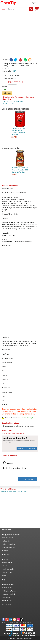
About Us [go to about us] (6, 541)
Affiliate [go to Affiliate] (5, 559)
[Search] (31, 9)
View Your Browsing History (9, 491)
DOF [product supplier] (14, 71)
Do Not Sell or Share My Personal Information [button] (17, 622)
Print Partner (7, 563)
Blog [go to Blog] (4, 575)
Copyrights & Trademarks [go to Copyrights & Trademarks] (11, 534)
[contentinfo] (8, 3)
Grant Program (8, 572)
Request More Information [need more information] (26, 448)
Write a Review (28, 479)
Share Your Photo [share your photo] (9, 544)
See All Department (3, 9)
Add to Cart (7, 93)
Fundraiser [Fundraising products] (7, 566)
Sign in (34, 3)
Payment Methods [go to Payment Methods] (9, 594)
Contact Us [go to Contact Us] (7, 600)
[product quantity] (12, 86)
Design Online (8, 597)
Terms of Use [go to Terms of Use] (7, 588)
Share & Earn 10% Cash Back (12, 101)
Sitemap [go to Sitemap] (6, 550)
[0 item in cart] (36, 9)
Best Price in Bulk (8, 104)
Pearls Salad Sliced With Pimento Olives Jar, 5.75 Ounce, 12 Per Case (20, 170)
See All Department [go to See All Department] (9, 547)
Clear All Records (22, 491)
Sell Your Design (8, 569)
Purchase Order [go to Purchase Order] (8, 584)
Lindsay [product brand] (8, 69)
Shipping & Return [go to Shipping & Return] (9, 591)
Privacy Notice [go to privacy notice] (8, 538)
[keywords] (18, 9)
